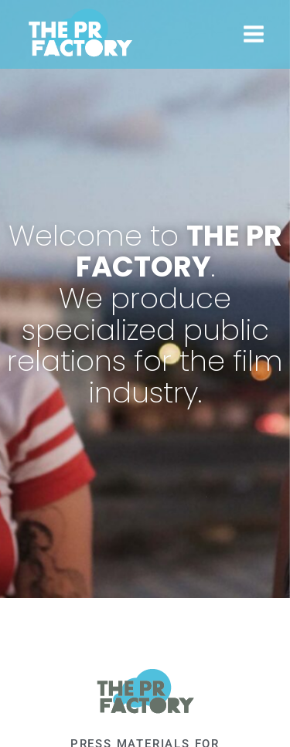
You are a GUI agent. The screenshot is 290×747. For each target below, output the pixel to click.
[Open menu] (253, 34)
